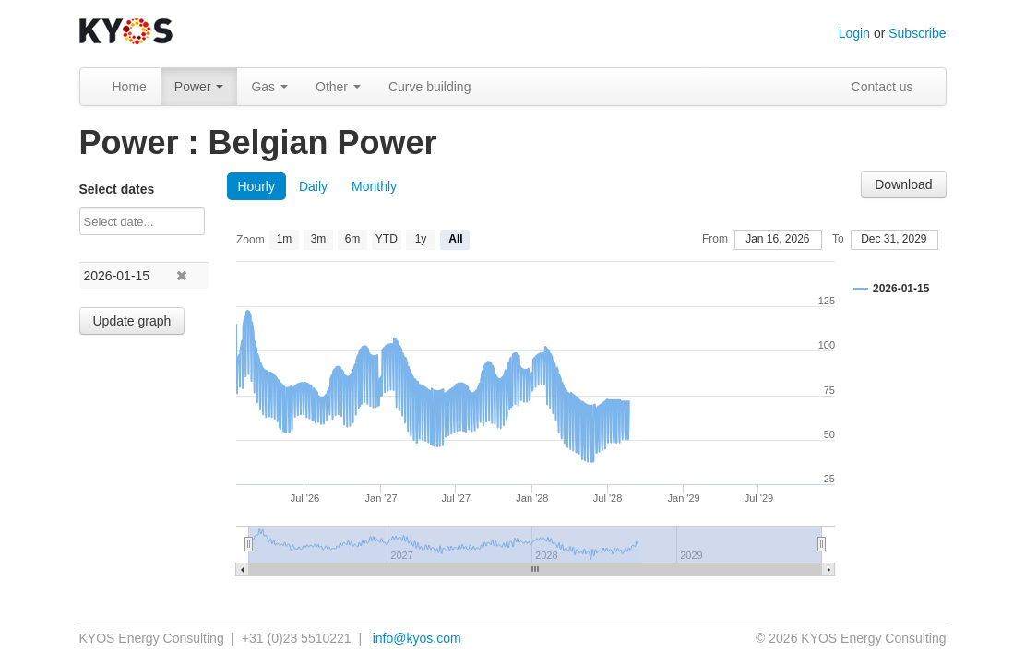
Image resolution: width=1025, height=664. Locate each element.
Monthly (374, 186)
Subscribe (917, 33)
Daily (313, 186)
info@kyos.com (417, 638)
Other (338, 86)
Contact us (882, 86)
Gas (269, 86)
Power (199, 86)
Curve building (429, 86)
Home (130, 86)
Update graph (132, 321)
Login (854, 33)
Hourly (256, 186)
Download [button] (903, 184)
